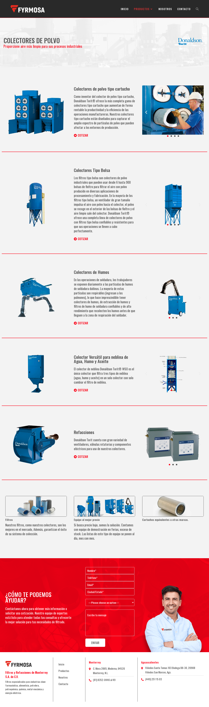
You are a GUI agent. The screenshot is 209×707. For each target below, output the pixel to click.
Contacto (63, 684)
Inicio (61, 664)
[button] (146, 112)
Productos (63, 671)
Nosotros (63, 677)
